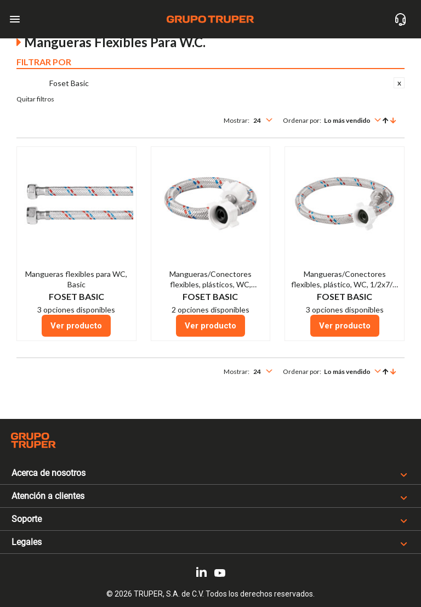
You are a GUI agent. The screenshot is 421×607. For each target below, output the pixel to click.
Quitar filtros (35, 99)
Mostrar (236, 120)
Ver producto (76, 326)
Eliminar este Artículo (399, 82)
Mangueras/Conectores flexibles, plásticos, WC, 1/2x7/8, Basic (210, 284)
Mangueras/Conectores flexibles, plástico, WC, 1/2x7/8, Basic (345, 284)
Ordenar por (301, 120)
